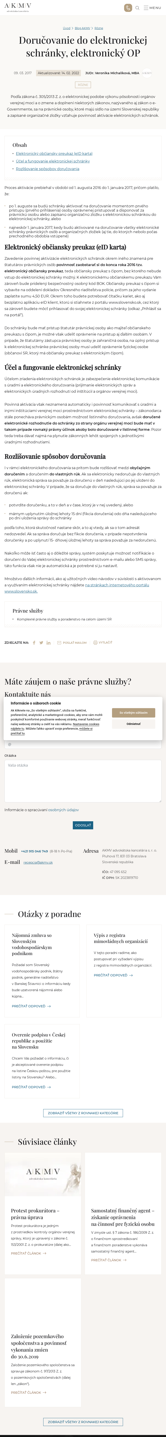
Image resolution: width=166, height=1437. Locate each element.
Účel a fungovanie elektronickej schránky (53, 161)
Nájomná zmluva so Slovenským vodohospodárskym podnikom (32, 944)
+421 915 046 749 (128, 7)
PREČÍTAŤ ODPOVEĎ (31, 1006)
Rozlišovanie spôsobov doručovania (47, 169)
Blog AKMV (82, 28)
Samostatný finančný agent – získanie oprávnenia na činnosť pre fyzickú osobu (123, 1217)
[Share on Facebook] (34, 643)
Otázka (10, 756)
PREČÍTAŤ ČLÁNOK (28, 1253)
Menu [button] (153, 8)
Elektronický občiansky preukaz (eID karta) (54, 154)
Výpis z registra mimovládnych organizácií (121, 938)
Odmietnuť (133, 724)
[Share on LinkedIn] (48, 643)
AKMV (17, 7)
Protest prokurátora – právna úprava (35, 1213)
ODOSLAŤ (83, 825)
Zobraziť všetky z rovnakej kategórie (83, 1113)
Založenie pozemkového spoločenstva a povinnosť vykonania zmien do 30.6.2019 (39, 1346)
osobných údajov (63, 810)
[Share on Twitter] (41, 643)
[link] (137, 8)
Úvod (66, 28)
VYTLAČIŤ (102, 643)
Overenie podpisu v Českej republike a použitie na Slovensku (38, 1041)
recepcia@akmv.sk (38, 862)
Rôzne (99, 28)
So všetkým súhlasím (134, 713)
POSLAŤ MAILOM (71, 643)
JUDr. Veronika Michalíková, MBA (112, 73)
